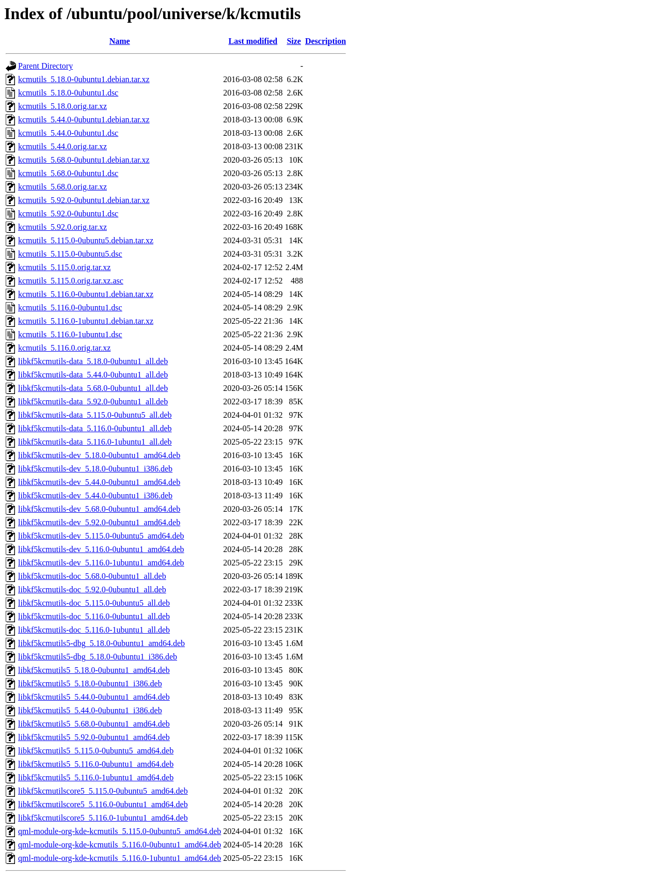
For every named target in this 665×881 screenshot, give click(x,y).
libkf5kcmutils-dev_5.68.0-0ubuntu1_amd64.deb (99, 509)
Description (325, 41)
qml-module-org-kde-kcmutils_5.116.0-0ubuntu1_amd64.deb (119, 844)
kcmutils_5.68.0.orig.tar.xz (62, 186)
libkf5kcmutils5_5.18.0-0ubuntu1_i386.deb (90, 683)
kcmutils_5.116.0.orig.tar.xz (64, 347)
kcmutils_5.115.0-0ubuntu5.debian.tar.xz (85, 240)
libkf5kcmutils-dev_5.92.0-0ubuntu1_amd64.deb (99, 522)
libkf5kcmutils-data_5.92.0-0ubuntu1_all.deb (93, 401)
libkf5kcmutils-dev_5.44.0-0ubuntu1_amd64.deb (99, 482)
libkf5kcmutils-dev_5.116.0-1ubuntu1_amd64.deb (101, 562)
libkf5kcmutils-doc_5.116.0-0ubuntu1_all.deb (94, 616)
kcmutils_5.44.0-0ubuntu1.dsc (68, 133)
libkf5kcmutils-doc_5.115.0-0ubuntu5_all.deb (94, 603)
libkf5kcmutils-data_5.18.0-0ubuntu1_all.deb (93, 361)
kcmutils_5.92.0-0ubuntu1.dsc (68, 213)
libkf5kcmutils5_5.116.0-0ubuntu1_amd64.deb (95, 764)
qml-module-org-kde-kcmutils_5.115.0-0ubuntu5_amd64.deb (119, 831)
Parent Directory (45, 65)
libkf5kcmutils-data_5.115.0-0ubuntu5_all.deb (95, 415)
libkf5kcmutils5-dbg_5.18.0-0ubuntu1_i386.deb (97, 656)
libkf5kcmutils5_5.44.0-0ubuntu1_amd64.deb (94, 697)
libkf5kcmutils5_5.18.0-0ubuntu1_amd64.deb (94, 670)
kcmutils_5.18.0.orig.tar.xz (62, 106)
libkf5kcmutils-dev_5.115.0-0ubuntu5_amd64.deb (101, 535)
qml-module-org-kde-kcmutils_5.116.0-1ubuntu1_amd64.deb (119, 858)
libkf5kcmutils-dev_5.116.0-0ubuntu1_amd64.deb (101, 549)
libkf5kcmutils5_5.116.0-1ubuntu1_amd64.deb (95, 777)
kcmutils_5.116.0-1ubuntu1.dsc (70, 334)
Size (294, 41)
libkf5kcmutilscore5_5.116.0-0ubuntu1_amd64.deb (103, 804)
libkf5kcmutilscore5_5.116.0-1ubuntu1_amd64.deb (103, 817)
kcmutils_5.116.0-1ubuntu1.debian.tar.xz (85, 321)
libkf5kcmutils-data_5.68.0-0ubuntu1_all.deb (93, 388)
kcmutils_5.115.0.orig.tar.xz (64, 267)
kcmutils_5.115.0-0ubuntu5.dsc (70, 253)
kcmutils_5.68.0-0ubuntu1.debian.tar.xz (84, 159)
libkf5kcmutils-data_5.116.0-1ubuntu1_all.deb (95, 441)
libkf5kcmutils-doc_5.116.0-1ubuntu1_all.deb (94, 629)
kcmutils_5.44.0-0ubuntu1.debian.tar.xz (84, 119)
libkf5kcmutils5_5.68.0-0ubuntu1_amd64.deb (94, 723)
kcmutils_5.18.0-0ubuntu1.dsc (68, 92)
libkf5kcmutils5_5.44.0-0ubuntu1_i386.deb (90, 710)
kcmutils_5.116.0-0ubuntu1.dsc (70, 307)
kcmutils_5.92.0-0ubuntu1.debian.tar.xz (84, 200)
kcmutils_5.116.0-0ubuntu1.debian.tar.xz (85, 294)
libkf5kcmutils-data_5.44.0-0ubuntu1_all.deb (93, 374)
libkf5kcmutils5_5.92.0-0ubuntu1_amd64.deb (94, 737)
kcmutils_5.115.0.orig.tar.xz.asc (70, 280)
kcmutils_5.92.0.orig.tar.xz (62, 227)
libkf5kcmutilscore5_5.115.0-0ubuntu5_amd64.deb (103, 790)
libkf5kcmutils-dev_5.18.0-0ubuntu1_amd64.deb (99, 455)
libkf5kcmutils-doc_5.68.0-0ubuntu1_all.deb (92, 576)
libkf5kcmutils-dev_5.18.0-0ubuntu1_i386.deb (95, 468)
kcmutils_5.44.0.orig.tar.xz (62, 146)
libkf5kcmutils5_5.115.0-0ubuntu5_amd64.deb (95, 750)
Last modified (253, 41)
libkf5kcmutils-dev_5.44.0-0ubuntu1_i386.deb (95, 495)
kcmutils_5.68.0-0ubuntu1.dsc (68, 173)
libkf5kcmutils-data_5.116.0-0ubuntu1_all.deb (95, 428)
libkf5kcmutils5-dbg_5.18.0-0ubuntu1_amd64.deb (101, 643)
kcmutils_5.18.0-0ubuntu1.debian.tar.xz (84, 79)
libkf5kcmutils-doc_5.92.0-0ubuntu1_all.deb (92, 589)
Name (119, 41)
